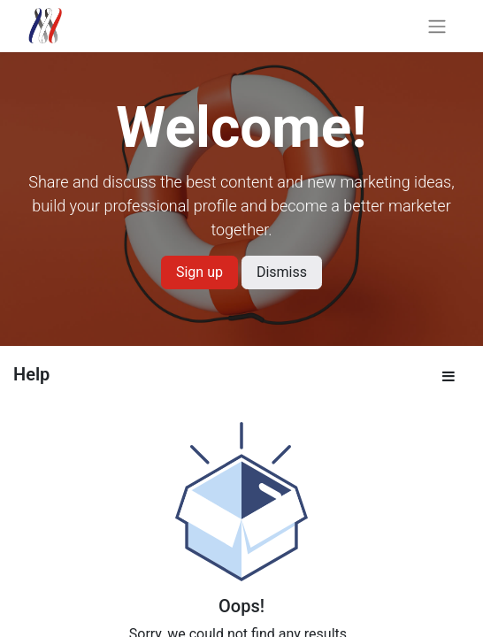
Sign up (199, 272)
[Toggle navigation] (437, 26)
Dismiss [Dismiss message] (282, 272)
